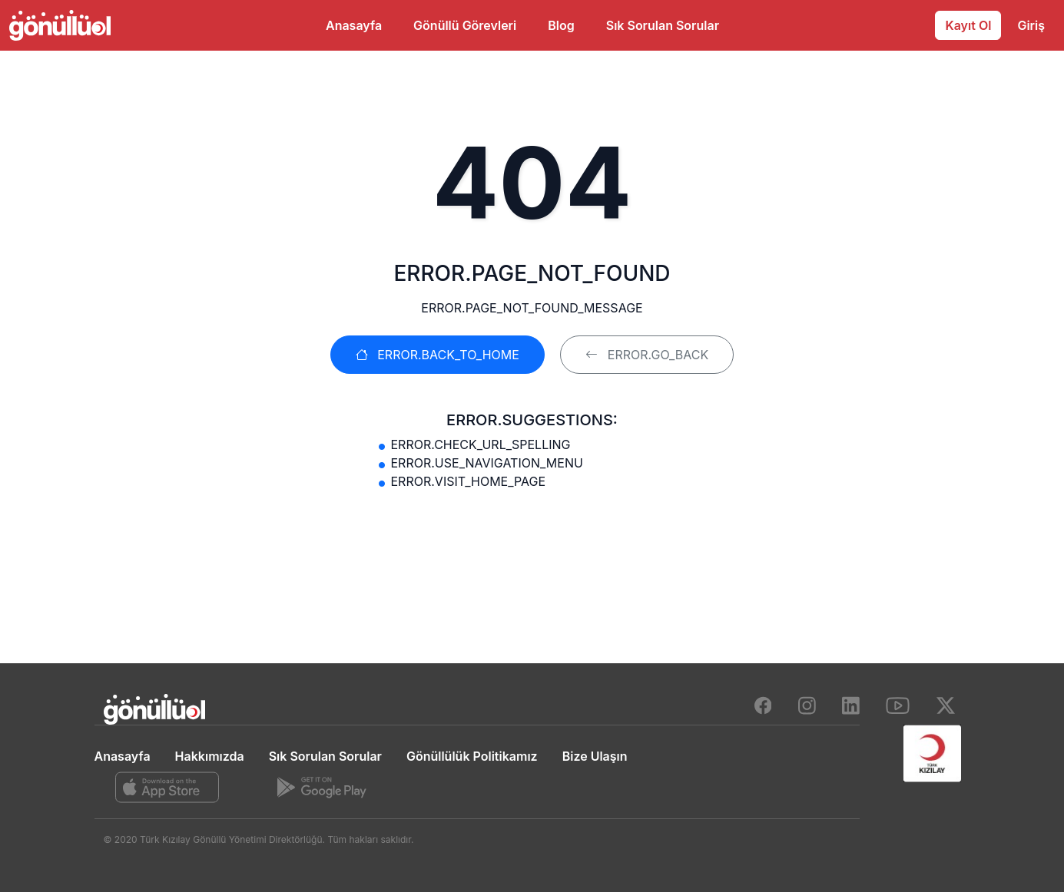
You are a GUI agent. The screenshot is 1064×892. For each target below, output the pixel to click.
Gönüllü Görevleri (464, 25)
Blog (561, 25)
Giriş (1031, 25)
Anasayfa (354, 25)
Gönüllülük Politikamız (472, 756)
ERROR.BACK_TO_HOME (437, 354)
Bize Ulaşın (595, 756)
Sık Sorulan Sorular (662, 25)
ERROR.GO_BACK (646, 354)
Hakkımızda (209, 756)
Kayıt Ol (968, 25)
